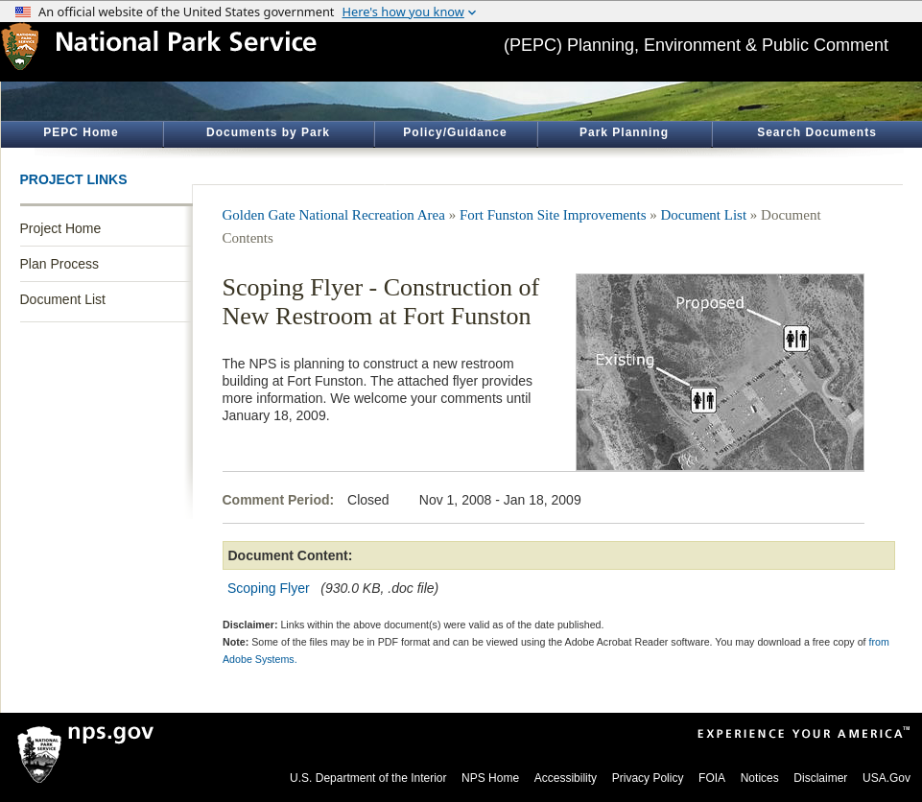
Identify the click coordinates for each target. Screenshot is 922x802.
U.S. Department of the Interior (368, 778)
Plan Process (59, 263)
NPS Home (490, 778)
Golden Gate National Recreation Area (334, 215)
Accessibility (565, 778)
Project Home (61, 228)
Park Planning (624, 132)
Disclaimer (820, 778)
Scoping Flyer (268, 588)
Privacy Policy (648, 778)
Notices (760, 778)
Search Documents (817, 132)
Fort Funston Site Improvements (553, 215)
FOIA (711, 778)
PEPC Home (80, 132)
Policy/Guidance (455, 132)
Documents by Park (268, 132)
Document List (63, 299)
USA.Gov (886, 778)
